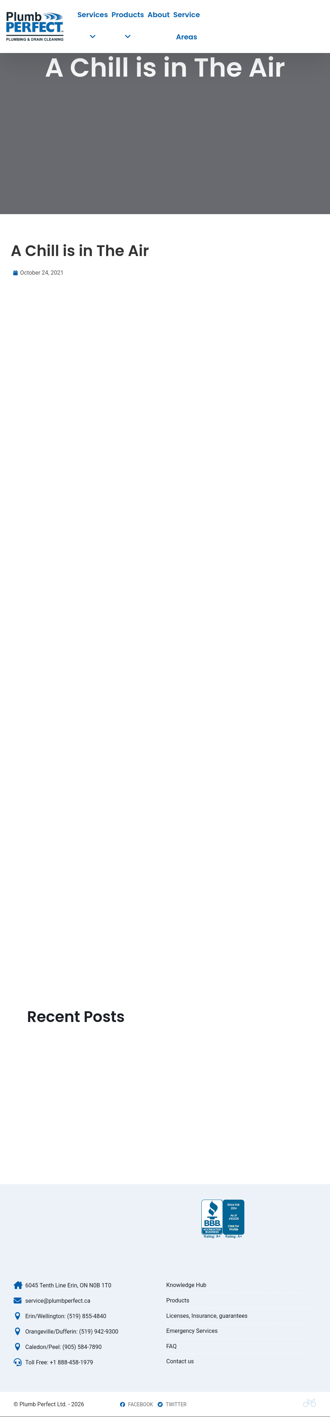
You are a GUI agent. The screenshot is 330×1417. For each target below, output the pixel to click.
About (159, 15)
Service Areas (186, 26)
